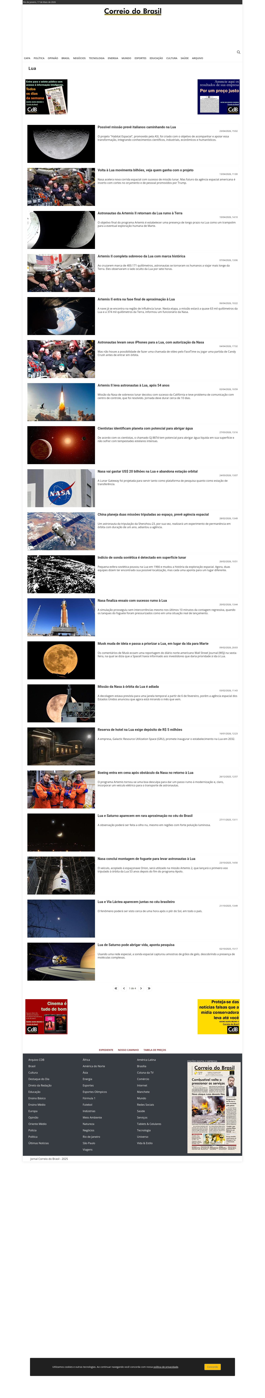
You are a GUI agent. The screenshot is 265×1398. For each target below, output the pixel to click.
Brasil (66, 58)
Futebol (87, 1105)
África (86, 1060)
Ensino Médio (36, 1105)
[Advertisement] (132, 34)
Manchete (143, 1092)
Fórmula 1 (89, 1098)
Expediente (106, 1049)
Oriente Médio (37, 1124)
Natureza (88, 1124)
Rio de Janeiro (91, 1137)
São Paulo (89, 1143)
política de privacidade (165, 1366)
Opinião (53, 58)
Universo (142, 1137)
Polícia (32, 1130)
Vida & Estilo (145, 1143)
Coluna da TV (145, 1072)
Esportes (140, 58)
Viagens (88, 1149)
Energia (113, 58)
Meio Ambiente (92, 1117)
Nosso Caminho (128, 1049)
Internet (142, 1085)
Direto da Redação (40, 1085)
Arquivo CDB (36, 1060)
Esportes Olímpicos (95, 1092)
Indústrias (89, 1111)
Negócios (79, 58)
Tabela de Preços (154, 1049)
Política (39, 58)
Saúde (185, 58)
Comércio (143, 1079)
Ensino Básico (37, 1098)
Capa (27, 58)
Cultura (171, 58)
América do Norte (94, 1066)
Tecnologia (96, 58)
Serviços (142, 1117)
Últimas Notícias (38, 1143)
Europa (33, 1111)
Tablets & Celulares (149, 1124)
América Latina (146, 1060)
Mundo (126, 58)
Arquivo (197, 58)
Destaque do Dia (38, 1079)
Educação (156, 58)
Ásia (85, 1072)
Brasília (141, 1066)
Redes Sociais (145, 1105)
